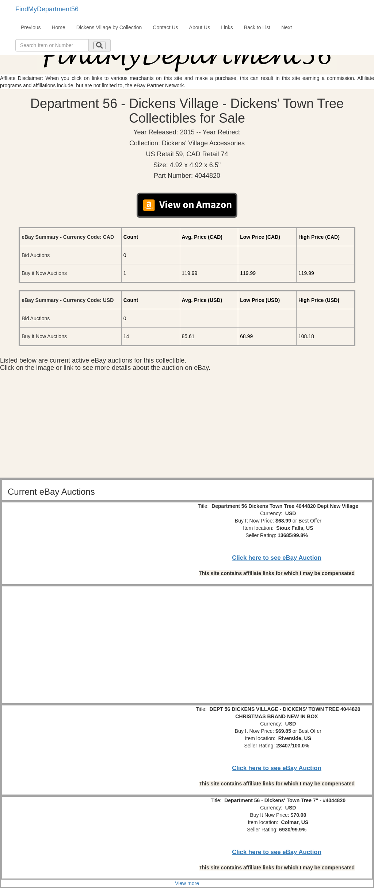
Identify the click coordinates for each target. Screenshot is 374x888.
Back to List (257, 27)
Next (286, 27)
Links (227, 27)
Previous (31, 27)
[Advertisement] (187, 426)
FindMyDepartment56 (47, 9)
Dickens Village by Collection (109, 27)
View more (187, 883)
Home (58, 27)
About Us (199, 27)
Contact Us (165, 27)
